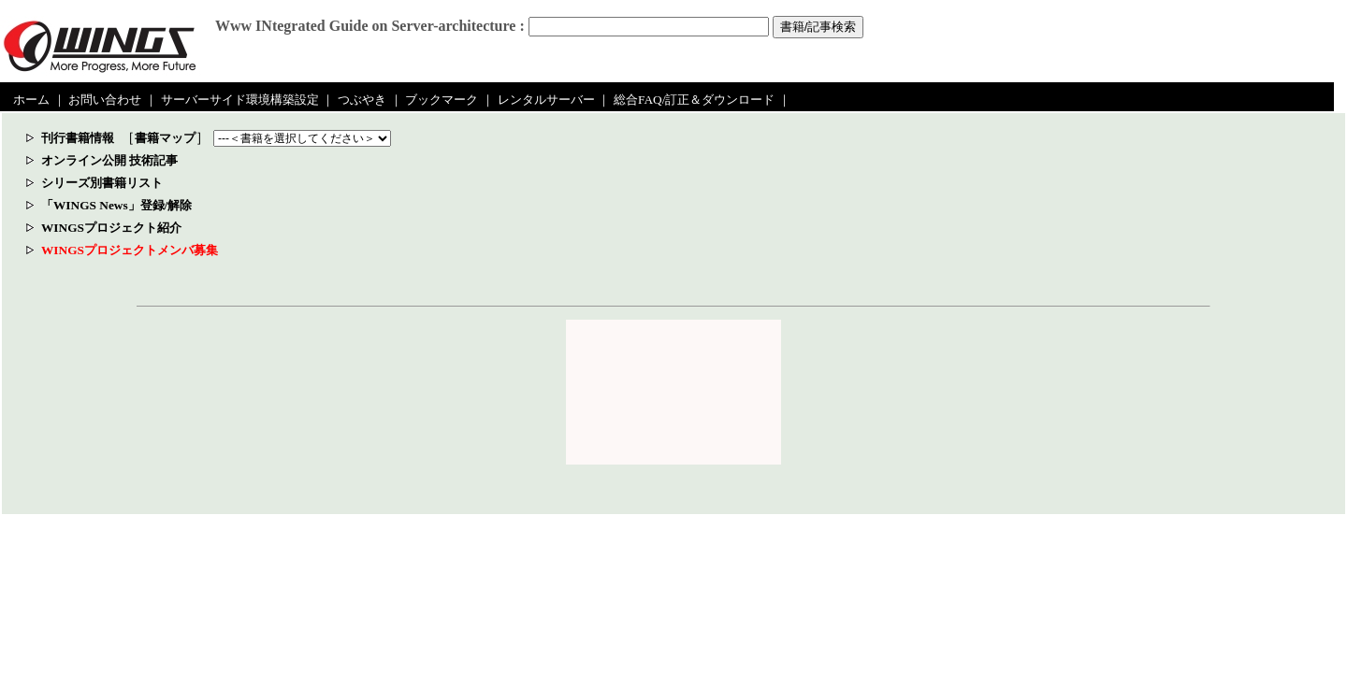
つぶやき (362, 100)
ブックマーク (441, 100)
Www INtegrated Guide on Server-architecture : (370, 26)
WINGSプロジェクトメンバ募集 (129, 250)
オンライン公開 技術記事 (109, 160)
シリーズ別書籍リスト (102, 183)
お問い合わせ (104, 100)
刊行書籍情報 (77, 138)
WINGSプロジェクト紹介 (111, 228)
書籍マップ (165, 138)
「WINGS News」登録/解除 (116, 205)
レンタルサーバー (546, 100)
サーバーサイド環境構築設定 (240, 100)
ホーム (31, 100)
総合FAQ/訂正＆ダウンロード (694, 100)
